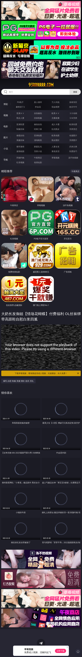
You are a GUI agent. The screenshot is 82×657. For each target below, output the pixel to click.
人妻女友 (55, 146)
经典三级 (38, 129)
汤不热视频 (73, 157)
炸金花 (38, 107)
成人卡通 (55, 124)
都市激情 (20, 146)
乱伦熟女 (55, 129)
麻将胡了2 (20, 107)
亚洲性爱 (20, 124)
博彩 (5, 104)
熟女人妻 (20, 118)
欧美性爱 (73, 124)
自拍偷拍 (38, 113)
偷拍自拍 (38, 124)
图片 (5, 137)
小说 (5, 148)
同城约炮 (20, 157)
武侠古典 (73, 146)
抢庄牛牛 (73, 107)
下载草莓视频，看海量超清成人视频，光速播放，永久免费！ (47, 373)
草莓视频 (55, 157)
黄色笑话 (55, 151)
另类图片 (73, 140)
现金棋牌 (55, 107)
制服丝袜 (20, 129)
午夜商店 (38, 157)
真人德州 (38, 102)
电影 (5, 126)
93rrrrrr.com (41, 85)
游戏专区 (73, 102)
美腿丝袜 (20, 140)
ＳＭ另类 (73, 118)
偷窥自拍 (20, 135)
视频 (5, 115)
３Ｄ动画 (73, 113)
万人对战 (55, 102)
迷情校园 (20, 151)
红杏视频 (20, 162)
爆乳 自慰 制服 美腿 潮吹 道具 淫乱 (18, 381)
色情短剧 (38, 162)
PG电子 (20, 102)
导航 (5, 159)
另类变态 (73, 129)
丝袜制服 (38, 118)
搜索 (75, 92)
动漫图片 (73, 135)
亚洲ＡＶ (20, 113)
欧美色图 (55, 135)
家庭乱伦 (38, 146)
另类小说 (38, 151)
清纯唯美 (38, 140)
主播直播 (55, 118)
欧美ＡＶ (55, 113)
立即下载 (60, 651)
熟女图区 (55, 140)
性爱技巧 (73, 151)
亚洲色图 (38, 135)
